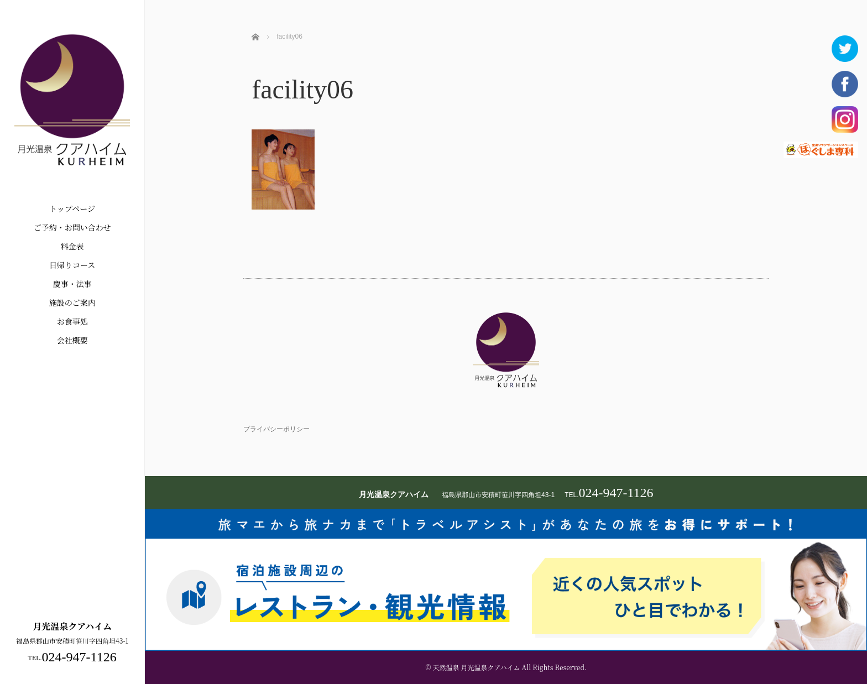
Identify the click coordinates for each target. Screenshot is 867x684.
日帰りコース (72, 264)
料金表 (72, 246)
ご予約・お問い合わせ (72, 227)
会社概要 (72, 340)
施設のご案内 (72, 302)
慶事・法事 (72, 283)
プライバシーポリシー (276, 429)
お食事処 (72, 321)
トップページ (72, 208)
